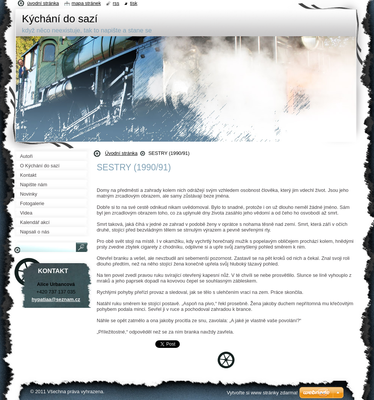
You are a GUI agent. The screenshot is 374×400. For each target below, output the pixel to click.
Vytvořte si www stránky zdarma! (262, 392)
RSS (116, 3)
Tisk (133, 3)
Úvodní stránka (121, 153)
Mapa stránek (86, 3)
